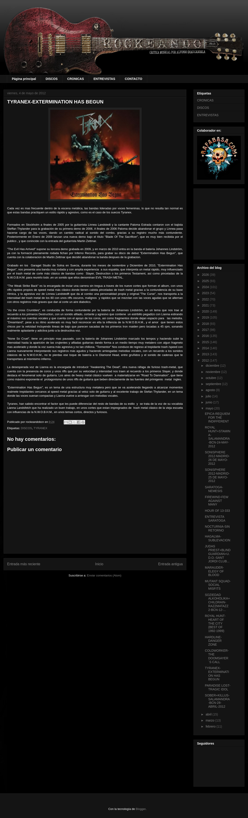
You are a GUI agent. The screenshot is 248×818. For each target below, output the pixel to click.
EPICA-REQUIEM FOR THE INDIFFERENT (217, 417)
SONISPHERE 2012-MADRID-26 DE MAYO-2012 (217, 457)
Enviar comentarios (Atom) (104, 575)
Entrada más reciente (23, 564)
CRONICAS (75, 79)
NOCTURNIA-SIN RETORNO (217, 528)
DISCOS (52, 79)
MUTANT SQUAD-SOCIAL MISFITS (218, 585)
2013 (206, 354)
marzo (210, 720)
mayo (210, 408)
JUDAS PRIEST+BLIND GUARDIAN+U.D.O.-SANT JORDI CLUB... (218, 553)
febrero (211, 726)
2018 (206, 323)
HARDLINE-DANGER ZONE (213, 641)
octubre (211, 378)
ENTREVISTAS (104, 79)
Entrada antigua (170, 564)
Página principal (24, 79)
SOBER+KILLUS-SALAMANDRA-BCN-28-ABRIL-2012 (217, 701)
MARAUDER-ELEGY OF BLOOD (214, 571)
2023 (206, 293)
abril (209, 714)
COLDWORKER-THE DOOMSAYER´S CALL (217, 656)
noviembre (213, 372)
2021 (206, 305)
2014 (206, 348)
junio (209, 402)
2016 (206, 336)
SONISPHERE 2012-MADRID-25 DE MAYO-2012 (217, 475)
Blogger (141, 809)
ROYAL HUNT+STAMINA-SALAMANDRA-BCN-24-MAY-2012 (217, 437)
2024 (206, 287)
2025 (206, 281)
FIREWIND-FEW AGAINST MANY (216, 500)
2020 (206, 311)
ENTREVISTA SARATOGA (215, 518)
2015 (206, 342)
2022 (206, 299)
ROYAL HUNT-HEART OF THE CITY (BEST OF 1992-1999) (215, 623)
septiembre (214, 384)
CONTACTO (133, 79)
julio (209, 396)
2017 (206, 330)
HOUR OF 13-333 (217, 510)
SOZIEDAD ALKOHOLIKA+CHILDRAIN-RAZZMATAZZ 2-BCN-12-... (217, 602)
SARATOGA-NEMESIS (214, 489)
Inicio (99, 564)
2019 (206, 317)
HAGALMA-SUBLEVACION (217, 538)
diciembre (213, 365)
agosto (211, 390)
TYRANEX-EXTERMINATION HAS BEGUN (217, 673)
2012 (206, 360)
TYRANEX (40, 428)
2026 (206, 274)
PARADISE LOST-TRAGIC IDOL (217, 687)
